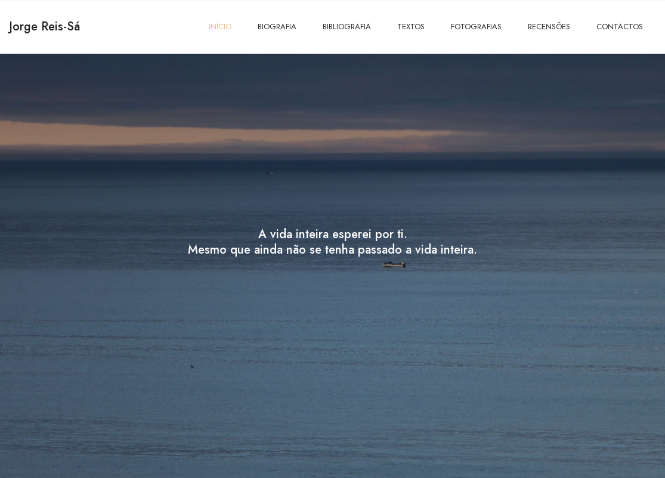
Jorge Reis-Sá (44, 26)
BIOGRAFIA (277, 26)
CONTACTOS (619, 26)
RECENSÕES (549, 26)
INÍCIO (220, 26)
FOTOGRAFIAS (476, 26)
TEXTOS (411, 26)
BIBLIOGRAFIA (347, 26)
